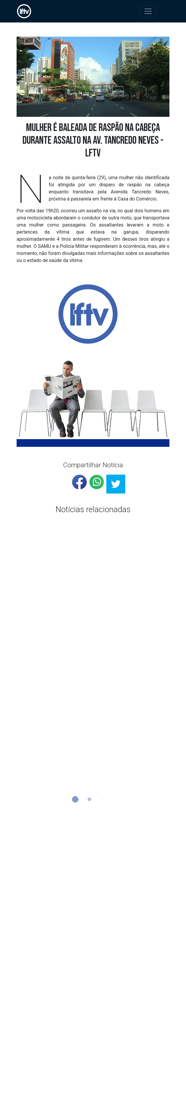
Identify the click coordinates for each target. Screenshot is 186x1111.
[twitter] (115, 484)
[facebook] (79, 482)
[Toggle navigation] (148, 11)
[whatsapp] (96, 482)
